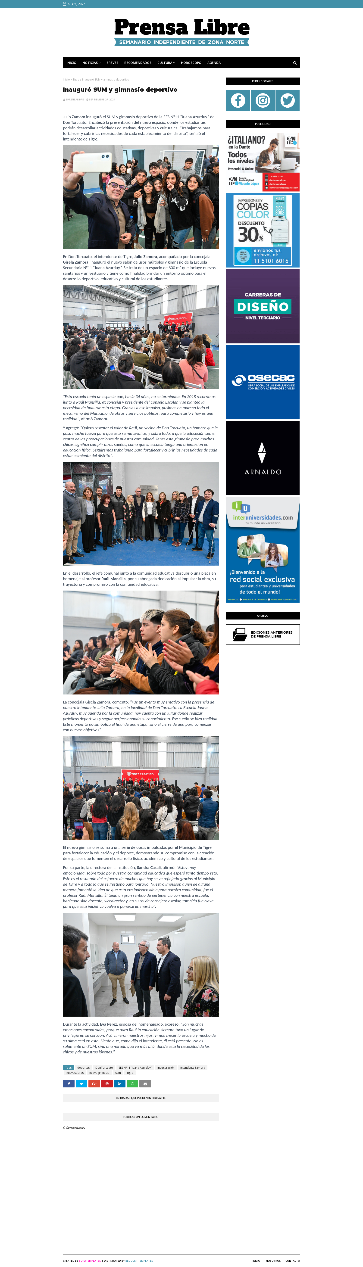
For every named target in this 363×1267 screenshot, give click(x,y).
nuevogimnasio (99, 1073)
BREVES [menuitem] (112, 62)
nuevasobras (75, 1073)
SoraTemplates (90, 1260)
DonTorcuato (104, 1068)
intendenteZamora (192, 1068)
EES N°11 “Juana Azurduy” (135, 1068)
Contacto (292, 1260)
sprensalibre (75, 99)
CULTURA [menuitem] (164, 62)
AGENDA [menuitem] (214, 62)
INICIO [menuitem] (71, 62)
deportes (83, 1068)
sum (118, 1073)
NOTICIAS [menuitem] (90, 62)
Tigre (76, 79)
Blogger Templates (139, 1260)
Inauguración (166, 1068)
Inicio (66, 79)
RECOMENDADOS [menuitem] (137, 62)
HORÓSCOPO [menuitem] (191, 62)
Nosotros (273, 1260)
